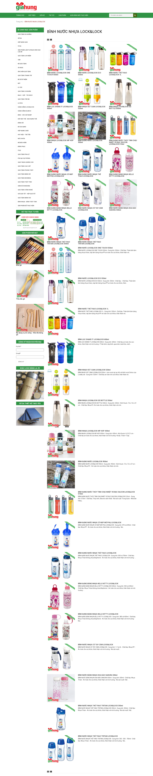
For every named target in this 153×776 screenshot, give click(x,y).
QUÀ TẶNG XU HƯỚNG (24, 34)
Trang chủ (20, 15)
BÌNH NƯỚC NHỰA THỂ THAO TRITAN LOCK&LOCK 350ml (58, 243)
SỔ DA (20, 38)
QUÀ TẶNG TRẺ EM (23, 99)
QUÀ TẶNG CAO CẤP (24, 166)
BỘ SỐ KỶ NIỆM (22, 79)
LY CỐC (20, 87)
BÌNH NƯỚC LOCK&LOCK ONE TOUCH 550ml (58, 74)
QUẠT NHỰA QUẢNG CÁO (26, 162)
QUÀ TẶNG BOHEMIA (24, 178)
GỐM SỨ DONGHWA (24, 186)
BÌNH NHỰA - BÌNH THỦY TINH (27, 201)
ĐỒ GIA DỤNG (22, 127)
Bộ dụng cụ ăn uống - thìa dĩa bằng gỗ (29, 334)
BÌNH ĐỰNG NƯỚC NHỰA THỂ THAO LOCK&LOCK (89, 175)
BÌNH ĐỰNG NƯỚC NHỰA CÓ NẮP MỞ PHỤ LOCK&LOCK (60, 175)
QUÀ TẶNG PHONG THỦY (25, 170)
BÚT (19, 83)
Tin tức (51, 15)
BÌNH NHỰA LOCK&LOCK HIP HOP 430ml (60, 141)
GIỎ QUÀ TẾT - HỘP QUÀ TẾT (27, 194)
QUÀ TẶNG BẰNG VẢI (24, 198)
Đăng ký (21, 361)
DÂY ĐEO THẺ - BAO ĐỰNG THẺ (27, 119)
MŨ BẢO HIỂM (22, 142)
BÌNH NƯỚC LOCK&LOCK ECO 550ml (89, 74)
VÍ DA (19, 46)
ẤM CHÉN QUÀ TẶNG (24, 71)
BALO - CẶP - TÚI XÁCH (25, 95)
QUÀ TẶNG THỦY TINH (25, 182)
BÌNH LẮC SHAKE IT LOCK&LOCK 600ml (60, 108)
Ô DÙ (19, 150)
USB (19, 60)
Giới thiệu (31, 15)
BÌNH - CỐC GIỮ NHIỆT (25, 115)
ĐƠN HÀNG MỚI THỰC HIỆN (79, 15)
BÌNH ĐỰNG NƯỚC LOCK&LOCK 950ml (90, 141)
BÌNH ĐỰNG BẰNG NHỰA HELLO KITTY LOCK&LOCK (121, 175)
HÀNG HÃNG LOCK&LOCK (26, 107)
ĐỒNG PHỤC (21, 146)
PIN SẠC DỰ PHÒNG (24, 158)
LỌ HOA (20, 103)
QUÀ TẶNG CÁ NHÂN (24, 91)
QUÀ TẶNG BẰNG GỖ (24, 174)
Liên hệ (42, 15)
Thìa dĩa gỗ (20, 299)
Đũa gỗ (19, 265)
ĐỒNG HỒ (21, 123)
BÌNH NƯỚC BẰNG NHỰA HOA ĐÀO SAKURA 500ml (122, 209)
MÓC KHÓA (21, 138)
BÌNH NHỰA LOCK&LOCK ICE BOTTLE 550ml (120, 108)
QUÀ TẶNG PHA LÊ (23, 154)
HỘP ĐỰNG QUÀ (23, 42)
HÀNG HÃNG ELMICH (24, 111)
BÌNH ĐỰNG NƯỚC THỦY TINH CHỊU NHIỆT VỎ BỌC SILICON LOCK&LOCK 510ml (123, 142)
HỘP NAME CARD (23, 130)
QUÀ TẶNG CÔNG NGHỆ (25, 190)
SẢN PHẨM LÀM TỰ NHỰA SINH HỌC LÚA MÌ (29, 51)
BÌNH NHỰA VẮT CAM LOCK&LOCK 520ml (91, 108)
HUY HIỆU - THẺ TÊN (24, 134)
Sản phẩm (62, 15)
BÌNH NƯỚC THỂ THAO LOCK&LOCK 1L (118, 74)
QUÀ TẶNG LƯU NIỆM (24, 55)
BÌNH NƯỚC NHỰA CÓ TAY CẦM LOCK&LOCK (90, 209)
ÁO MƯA (20, 67)
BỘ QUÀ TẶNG (22, 63)
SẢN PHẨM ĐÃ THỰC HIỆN (26, 205)
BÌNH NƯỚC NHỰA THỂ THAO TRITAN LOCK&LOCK (89, 243)
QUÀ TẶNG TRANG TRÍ (25, 75)
